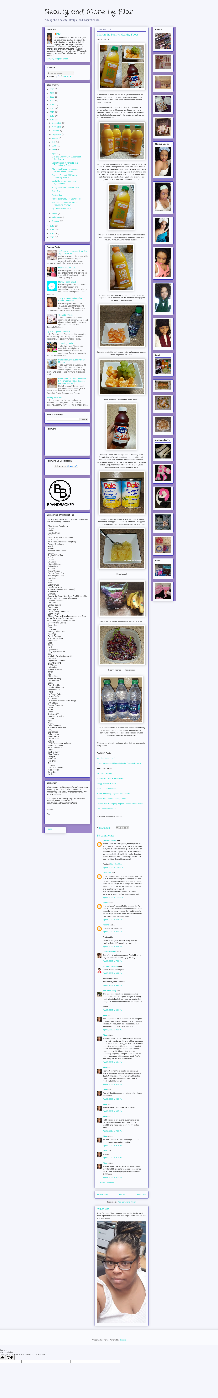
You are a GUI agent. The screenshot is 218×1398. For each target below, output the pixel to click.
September (57, 134)
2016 (52, 226)
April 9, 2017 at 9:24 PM (112, 1062)
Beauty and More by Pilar (88, 12)
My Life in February (104, 773)
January (56, 221)
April (54, 153)
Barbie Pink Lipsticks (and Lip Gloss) (111, 799)
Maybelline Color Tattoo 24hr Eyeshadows (64, 182)
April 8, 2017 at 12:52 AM (113, 897)
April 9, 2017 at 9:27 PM (112, 1111)
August (55, 138)
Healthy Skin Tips (54, 397)
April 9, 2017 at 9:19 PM (112, 1030)
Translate (64, 76)
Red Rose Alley (109, 991)
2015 (52, 230)
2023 (52, 97)
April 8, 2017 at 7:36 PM (112, 961)
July (54, 142)
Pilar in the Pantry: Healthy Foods (66, 199)
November (56, 127)
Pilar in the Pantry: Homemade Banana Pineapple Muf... (65, 170)
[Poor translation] (10, 1357)
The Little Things (65, 315)
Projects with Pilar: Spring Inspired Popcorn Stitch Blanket (120, 804)
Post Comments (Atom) (127, 1202)
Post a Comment (107, 1183)
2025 (52, 89)
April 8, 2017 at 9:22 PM (112, 973)
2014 (52, 233)
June (54, 146)
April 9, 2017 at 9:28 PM (112, 1131)
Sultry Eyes (56, 191)
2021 (52, 104)
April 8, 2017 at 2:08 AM (112, 919)
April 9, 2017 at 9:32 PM (112, 1177)
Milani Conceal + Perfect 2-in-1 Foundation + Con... (65, 164)
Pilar (105, 1015)
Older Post (141, 1194)
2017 (52, 120)
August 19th (103, 1209)
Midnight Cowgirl (110, 966)
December (56, 123)
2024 (52, 93)
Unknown (107, 873)
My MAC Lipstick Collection (58, 331)
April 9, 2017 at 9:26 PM (112, 1084)
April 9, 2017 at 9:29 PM (112, 1145)
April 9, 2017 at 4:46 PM (112, 985)
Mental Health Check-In (68, 282)
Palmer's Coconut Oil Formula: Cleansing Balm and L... (65, 176)
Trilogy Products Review (106, 783)
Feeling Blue (57, 195)
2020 (52, 108)
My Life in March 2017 (106, 758)
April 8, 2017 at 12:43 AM (113, 867)
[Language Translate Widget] (60, 73)
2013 (52, 237)
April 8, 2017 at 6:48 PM (112, 946)
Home (122, 1194)
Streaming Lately (65, 343)
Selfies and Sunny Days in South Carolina (114, 793)
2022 (52, 101)
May (54, 149)
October (56, 130)
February (56, 217)
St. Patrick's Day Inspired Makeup (110, 778)
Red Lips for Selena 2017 (107, 809)
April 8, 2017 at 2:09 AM (112, 932)
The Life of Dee (116, 864)
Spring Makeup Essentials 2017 (65, 187)
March (55, 213)
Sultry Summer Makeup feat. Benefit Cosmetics (70, 299)
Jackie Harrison (110, 952)
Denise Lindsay (109, 840)
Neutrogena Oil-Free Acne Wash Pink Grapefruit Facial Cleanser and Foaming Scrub (72, 381)
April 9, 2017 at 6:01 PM (112, 1010)
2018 (52, 116)
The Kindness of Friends (106, 788)
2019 (52, 112)
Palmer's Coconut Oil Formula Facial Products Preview (119, 763)
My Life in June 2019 (67, 268)
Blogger (123, 1340)
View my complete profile (57, 59)
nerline (106, 903)
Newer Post (102, 1194)
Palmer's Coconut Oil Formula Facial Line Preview (64, 203)
